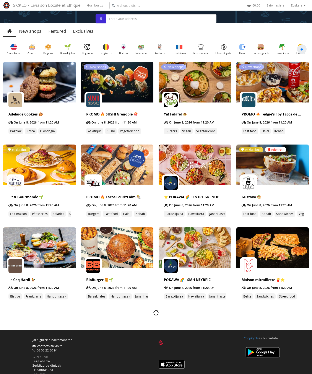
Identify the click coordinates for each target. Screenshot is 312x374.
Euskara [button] (298, 5)
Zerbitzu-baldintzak (46, 354)
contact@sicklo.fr (47, 334)
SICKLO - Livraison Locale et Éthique (47, 5)
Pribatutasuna (42, 358)
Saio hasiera (275, 5)
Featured (57, 31)
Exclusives (83, 31)
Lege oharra (41, 350)
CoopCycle (251, 327)
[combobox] (133, 5)
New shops (30, 31)
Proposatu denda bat (47, 367)
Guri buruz (95, 5)
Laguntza (39, 363)
